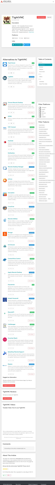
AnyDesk (10, 141)
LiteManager (11, 324)
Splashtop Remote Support (16, 352)
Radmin (10, 364)
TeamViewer (11, 63)
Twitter (27, 44)
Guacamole (11, 284)
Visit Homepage (18, 44)
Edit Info (49, 17)
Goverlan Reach (12, 338)
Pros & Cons (42, 71)
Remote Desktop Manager (15, 167)
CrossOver (11, 206)
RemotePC (11, 312)
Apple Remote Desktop (15, 272)
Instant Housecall (13, 298)
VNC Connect (12, 127)
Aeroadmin (11, 193)
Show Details (31, 72)
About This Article (43, 84)
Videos (40, 76)
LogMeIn (10, 77)
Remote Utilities (13, 219)
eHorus (10, 179)
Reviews (41, 67)
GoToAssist (11, 245)
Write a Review (41, 17)
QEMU (10, 116)
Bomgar (10, 232)
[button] (53, 1)
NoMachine (11, 153)
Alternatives (42, 64)
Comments (41, 81)
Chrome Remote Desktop (15, 102)
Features (41, 69)
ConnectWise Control (14, 258)
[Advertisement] (27, 9)
